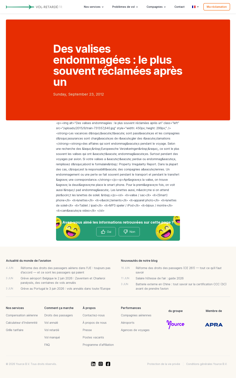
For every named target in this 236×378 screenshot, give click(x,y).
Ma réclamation (217, 6)
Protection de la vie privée (163, 363)
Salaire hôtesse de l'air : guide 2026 (160, 278)
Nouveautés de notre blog (139, 260)
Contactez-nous (94, 315)
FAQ (47, 345)
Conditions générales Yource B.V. (206, 363)
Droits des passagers (58, 315)
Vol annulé (51, 322)
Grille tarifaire (14, 330)
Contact (179, 6)
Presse (87, 330)
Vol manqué (52, 337)
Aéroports (127, 322)
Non (129, 231)
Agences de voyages (135, 330)
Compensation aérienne (22, 315)
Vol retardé (51, 330)
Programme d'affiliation (98, 345)
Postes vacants (93, 337)
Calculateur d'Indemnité (21, 322)
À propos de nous (95, 322)
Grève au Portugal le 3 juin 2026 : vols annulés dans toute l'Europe (65, 288)
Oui (106, 231)
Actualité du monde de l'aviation (28, 260)
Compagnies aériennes (136, 315)
